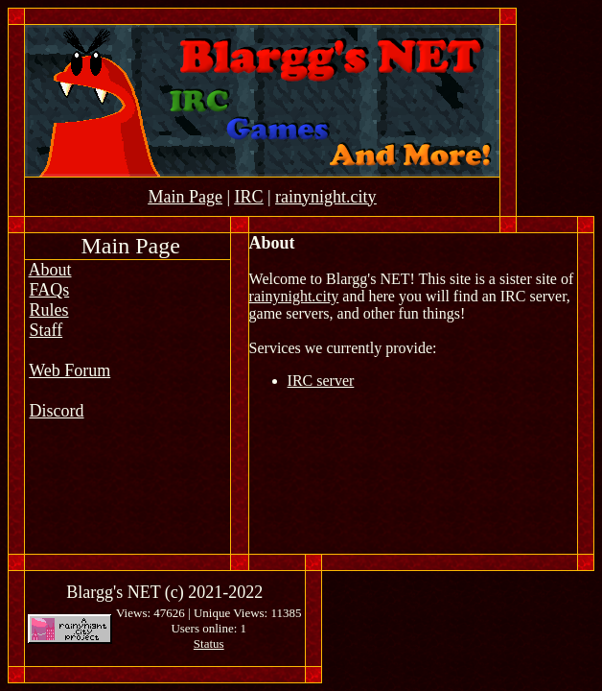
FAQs (50, 289)
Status (209, 643)
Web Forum (69, 370)
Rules (49, 310)
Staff (46, 330)
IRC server (321, 380)
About (50, 269)
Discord (57, 410)
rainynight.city (294, 296)
